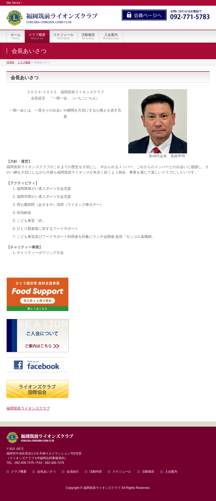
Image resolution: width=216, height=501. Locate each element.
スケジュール (122, 471)
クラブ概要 (19, 471)
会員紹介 (73, 471)
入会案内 (171, 471)
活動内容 (96, 471)
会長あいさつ (46, 471)
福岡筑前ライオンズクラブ (28, 408)
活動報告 (148, 471)
